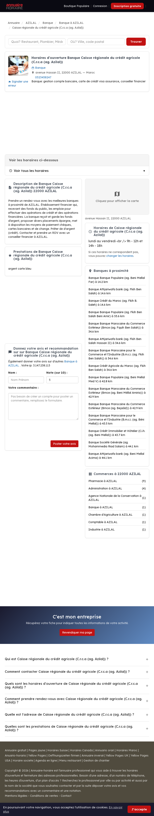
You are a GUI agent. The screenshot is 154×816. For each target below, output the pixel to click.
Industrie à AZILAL (117, 530)
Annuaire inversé (93, 755)
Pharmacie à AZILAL (117, 481)
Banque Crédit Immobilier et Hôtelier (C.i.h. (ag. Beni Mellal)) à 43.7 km (116, 433)
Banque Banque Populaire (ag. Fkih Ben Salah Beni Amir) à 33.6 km (115, 314)
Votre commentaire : (23, 387)
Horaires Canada (81, 750)
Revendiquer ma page (77, 632)
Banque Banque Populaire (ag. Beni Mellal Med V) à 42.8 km (116, 379)
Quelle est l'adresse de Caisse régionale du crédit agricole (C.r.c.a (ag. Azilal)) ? (69, 714)
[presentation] (38, 430)
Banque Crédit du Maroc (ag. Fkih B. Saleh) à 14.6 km (112, 303)
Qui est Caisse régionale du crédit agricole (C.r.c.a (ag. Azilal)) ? (56, 659)
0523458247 (43, 77)
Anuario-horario (15, 755)
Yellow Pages (37, 755)
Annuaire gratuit (15, 750)
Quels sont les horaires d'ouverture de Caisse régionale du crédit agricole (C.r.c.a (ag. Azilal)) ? (71, 685)
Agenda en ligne (46, 760)
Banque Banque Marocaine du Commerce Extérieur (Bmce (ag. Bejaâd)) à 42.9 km (116, 406)
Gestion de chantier (96, 760)
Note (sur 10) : (56, 372)
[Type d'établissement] (37, 41)
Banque (38, 68)
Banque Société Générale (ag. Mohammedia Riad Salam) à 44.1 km (113, 444)
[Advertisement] (77, 123)
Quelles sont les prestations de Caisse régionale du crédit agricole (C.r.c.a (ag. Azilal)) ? (69, 728)
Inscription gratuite (127, 6)
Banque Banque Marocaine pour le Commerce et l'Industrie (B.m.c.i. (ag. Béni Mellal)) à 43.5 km (116, 419)
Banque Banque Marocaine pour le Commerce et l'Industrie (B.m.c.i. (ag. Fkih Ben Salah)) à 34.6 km (116, 354)
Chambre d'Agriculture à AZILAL (117, 515)
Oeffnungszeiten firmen (63, 755)
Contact (66, 796)
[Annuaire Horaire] (14, 6)
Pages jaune (36, 750)
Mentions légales (16, 796)
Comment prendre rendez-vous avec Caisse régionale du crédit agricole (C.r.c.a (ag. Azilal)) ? (73, 700)
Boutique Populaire (76, 6)
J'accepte (139, 809)
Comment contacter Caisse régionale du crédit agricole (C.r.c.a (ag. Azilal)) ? (67, 672)
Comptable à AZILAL (117, 522)
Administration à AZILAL (117, 488)
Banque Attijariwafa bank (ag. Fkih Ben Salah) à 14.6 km (114, 291)
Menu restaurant (70, 760)
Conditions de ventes (44, 796)
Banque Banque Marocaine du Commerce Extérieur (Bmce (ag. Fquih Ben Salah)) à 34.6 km (116, 327)
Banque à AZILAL (117, 507)
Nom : (12, 372)
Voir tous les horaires (29, 171)
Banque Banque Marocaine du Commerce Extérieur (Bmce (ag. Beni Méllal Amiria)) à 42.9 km (117, 392)
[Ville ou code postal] (96, 41)
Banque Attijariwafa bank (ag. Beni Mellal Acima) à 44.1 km (116, 456)
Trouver (136, 41)
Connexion (100, 6)
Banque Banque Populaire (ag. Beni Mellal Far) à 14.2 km (116, 280)
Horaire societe (23, 760)
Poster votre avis (64, 444)
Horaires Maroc (126, 750)
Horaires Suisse (57, 750)
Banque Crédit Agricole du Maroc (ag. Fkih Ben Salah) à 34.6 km (117, 368)
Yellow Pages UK (117, 755)
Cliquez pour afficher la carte (117, 197)
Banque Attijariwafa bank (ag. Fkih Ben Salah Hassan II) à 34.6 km (114, 341)
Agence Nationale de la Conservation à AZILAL (117, 498)
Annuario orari (104, 750)
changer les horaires (119, 255)
